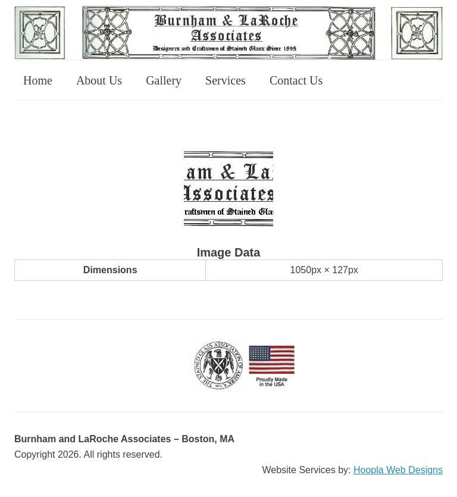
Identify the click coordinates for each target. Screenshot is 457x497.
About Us (99, 80)
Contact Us (296, 80)
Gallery (163, 80)
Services (225, 80)
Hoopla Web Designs (398, 470)
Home (37, 80)
